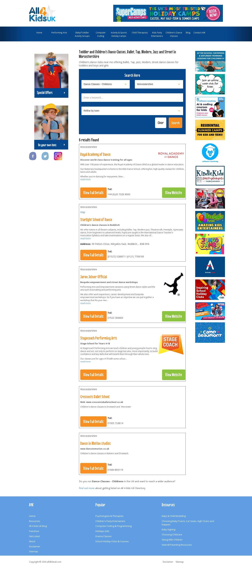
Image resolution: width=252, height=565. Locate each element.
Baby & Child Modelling (174, 515)
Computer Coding (101, 34)
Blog (188, 32)
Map (82, 212)
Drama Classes (103, 536)
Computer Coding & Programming (113, 526)
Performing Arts (59, 32)
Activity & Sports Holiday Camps (119, 34)
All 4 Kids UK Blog (38, 526)
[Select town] (132, 111)
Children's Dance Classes (174, 34)
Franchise (34, 531)
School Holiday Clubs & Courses (112, 541)
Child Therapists (140, 32)
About (32, 541)
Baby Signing (168, 529)
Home (39, 32)
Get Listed (34, 536)
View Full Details (93, 192)
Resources (34, 521)
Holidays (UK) (102, 531)
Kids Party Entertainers (157, 34)
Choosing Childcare (172, 534)
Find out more (87, 488)
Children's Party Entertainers (110, 521)
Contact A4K (199, 32)
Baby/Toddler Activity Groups (82, 34)
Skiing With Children (172, 539)
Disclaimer (34, 546)
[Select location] (159, 84)
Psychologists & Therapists (109, 515)
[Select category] (105, 84)
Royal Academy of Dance (95, 154)
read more (85, 179)
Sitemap (33, 551)
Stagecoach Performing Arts (98, 338)
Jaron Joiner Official (93, 276)
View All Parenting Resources (177, 544)
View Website (173, 192)
